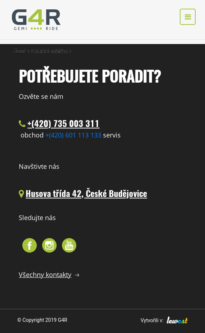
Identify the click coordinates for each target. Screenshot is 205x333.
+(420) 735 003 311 (63, 123)
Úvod (20, 51)
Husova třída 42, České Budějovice (86, 193)
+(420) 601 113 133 (73, 135)
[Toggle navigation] (188, 17)
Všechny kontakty (45, 274)
